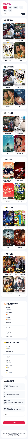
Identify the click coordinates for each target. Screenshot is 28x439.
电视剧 (15, 7)
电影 (10, 7)
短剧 (10, 10)
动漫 (5, 10)
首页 (5, 7)
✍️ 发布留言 (14, 422)
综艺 (21, 7)
